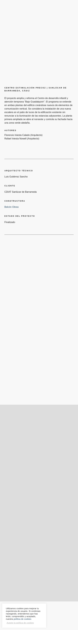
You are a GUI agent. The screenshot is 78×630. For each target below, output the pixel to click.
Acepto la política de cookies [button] (20, 623)
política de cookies (22, 619)
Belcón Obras (11, 207)
